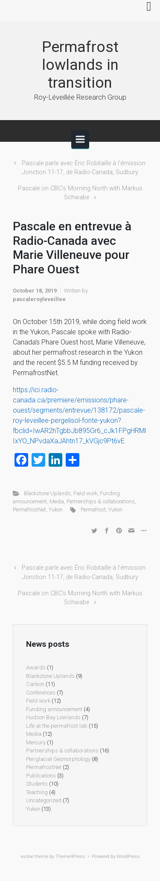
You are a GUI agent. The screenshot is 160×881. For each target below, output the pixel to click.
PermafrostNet (29, 509)
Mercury (36, 742)
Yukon (56, 509)
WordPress (128, 856)
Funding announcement (54, 709)
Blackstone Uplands (47, 493)
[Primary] (80, 139)
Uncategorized (43, 800)
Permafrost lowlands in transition (80, 65)
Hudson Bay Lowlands (53, 717)
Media (56, 501)
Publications (41, 775)
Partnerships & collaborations (101, 501)
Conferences (40, 692)
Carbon (35, 684)
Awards (36, 667)
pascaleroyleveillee (39, 299)
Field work (85, 493)
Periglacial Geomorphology (58, 759)
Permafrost (93, 509)
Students (37, 784)
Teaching (37, 792)
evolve (27, 856)
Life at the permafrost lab (56, 726)
